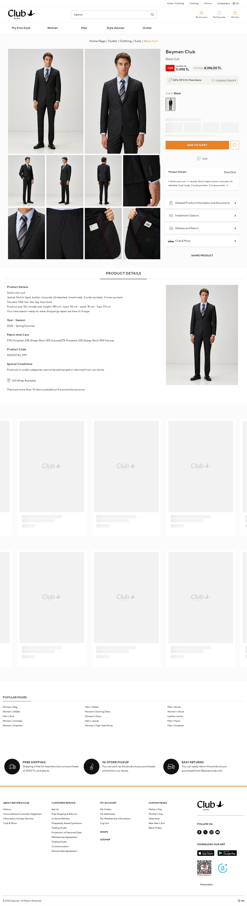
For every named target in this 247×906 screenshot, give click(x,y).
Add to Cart (197, 145)
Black (173, 93)
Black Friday (155, 827)
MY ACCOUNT (108, 803)
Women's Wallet (11, 711)
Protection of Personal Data (67, 832)
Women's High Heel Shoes (99, 725)
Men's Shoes (174, 707)
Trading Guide (59, 827)
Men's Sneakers (175, 725)
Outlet (147, 28)
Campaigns (223, 3)
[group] (170, 104)
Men (84, 28)
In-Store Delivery (61, 818)
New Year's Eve (157, 823)
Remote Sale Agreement (64, 851)
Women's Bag (10, 707)
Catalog (194, 3)
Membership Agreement (64, 837)
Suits (202, 158)
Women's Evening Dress (97, 711)
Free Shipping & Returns (64, 814)
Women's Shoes (175, 711)
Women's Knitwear (12, 721)
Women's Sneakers (13, 725)
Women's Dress (93, 716)
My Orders (106, 809)
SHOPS (104, 832)
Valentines (154, 818)
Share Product (202, 255)
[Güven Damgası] (222, 869)
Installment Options (184, 216)
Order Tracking (175, 3)
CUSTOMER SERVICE (64, 803)
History (7, 809)
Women (52, 28)
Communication (60, 846)
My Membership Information (115, 818)
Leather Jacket (175, 716)
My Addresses (107, 814)
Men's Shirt (8, 716)
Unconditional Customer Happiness (22, 814)
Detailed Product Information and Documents (199, 203)
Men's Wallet (92, 707)
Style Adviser (116, 28)
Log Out (104, 823)
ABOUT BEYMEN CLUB (16, 803)
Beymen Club (180, 52)
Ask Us (55, 809)
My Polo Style (21, 28)
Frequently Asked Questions (67, 823)
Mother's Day (156, 814)
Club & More (179, 241)
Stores (208, 3)
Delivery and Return (184, 228)
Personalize (206, 884)
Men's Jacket (92, 721)
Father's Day (155, 809)
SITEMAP (105, 839)
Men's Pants (173, 721)
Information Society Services (18, 818)
